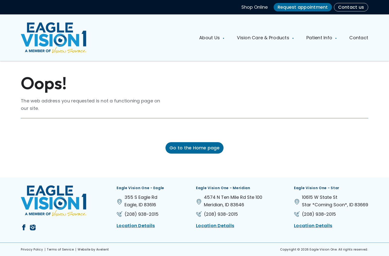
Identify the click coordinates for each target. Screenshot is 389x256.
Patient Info (319, 38)
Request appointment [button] (303, 7)
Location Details (136, 225)
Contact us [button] (351, 7)
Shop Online (254, 7)
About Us (210, 38)
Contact (358, 38)
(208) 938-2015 (142, 214)
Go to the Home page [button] (194, 148)
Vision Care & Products (264, 38)
